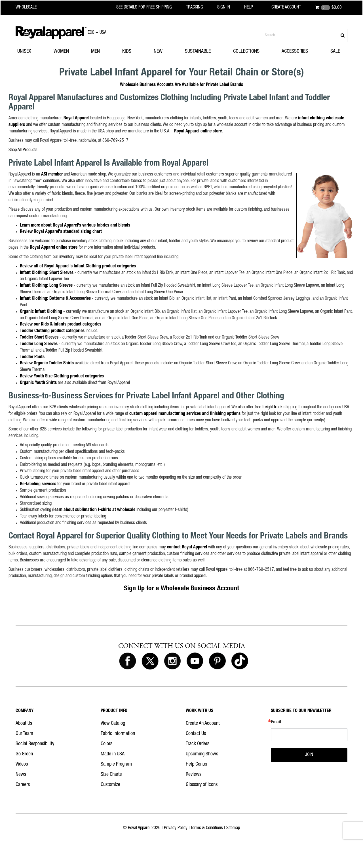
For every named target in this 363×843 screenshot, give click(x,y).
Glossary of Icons (202, 784)
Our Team (24, 733)
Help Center (197, 764)
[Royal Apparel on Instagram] (172, 661)
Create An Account (203, 723)
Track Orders (197, 744)
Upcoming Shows (202, 754)
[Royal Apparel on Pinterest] (217, 661)
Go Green (24, 754)
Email (276, 722)
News (21, 774)
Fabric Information (118, 733)
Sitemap (233, 828)
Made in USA (112, 754)
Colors (106, 744)
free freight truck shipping (276, 407)
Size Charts (111, 774)
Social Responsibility (35, 744)
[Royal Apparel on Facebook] (127, 661)
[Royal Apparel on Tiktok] (239, 661)
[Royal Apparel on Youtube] (194, 661)
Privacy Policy (175, 828)
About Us (24, 723)
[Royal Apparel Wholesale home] (31, 8)
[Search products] (304, 35)
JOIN (309, 755)
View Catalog (113, 723)
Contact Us (196, 733)
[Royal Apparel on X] (150, 661)
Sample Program (116, 764)
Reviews (193, 774)
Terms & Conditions (207, 828)
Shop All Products (23, 150)
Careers (23, 784)
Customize (110, 784)
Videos (22, 764)
